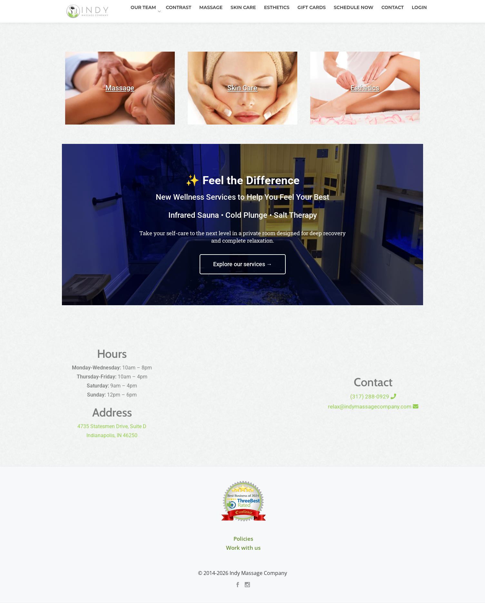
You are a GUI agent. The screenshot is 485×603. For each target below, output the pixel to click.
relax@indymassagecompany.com (373, 406)
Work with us (243, 547)
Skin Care (209, 27)
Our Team (113, 27)
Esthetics (241, 27)
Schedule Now (314, 27)
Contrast (148, 27)
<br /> (243, 389)
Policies (243, 538)
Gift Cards (274, 27)
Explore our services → (242, 264)
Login (377, 27)
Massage (179, 27)
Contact (352, 27)
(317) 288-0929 (373, 396)
